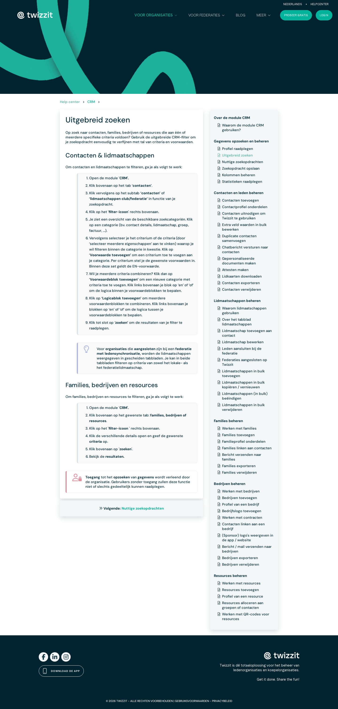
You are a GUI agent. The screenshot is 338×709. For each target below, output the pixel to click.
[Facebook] (43, 657)
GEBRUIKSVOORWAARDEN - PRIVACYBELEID (203, 701)
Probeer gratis (296, 15)
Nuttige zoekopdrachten (143, 508)
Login (324, 15)
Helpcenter (320, 4)
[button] (156, 15)
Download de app (61, 671)
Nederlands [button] (292, 4)
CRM (91, 101)
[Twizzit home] (35, 15)
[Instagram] (66, 657)
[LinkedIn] (54, 657)
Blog (240, 15)
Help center (70, 101)
